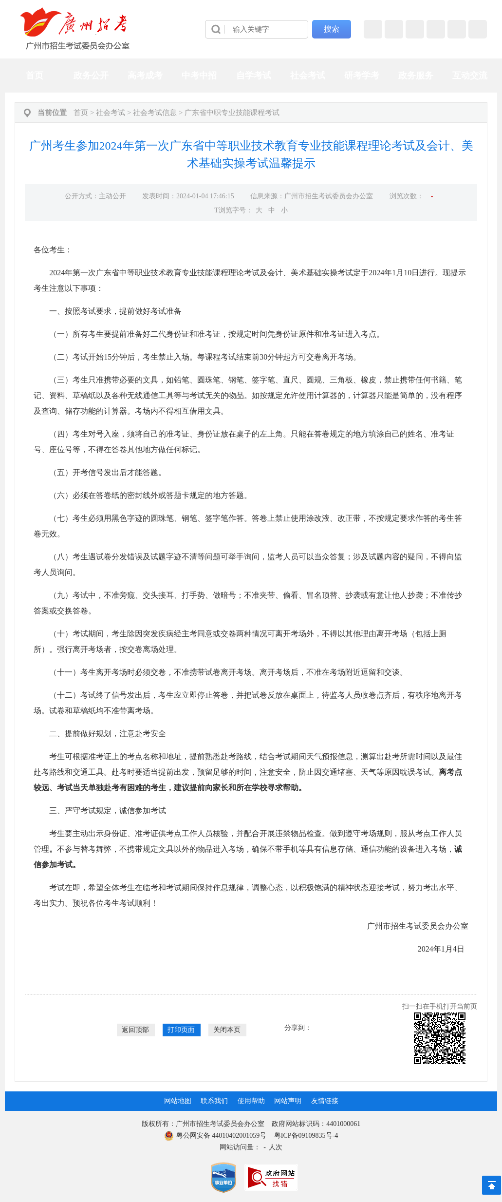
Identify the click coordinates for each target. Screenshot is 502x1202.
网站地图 (177, 1101)
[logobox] (75, 28)
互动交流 (469, 75)
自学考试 (253, 75)
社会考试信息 (155, 112)
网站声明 (287, 1101)
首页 (34, 75)
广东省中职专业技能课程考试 (232, 112)
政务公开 (91, 75)
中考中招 (199, 75)
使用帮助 (251, 1101)
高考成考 (145, 75)
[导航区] (251, 29)
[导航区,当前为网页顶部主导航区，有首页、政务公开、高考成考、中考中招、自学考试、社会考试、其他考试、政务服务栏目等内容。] (251, 75)
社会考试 (307, 75)
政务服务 (415, 75)
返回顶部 (135, 1029)
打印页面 (181, 1029)
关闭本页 (227, 1029)
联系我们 (214, 1101)
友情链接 (324, 1101)
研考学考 (361, 75)
